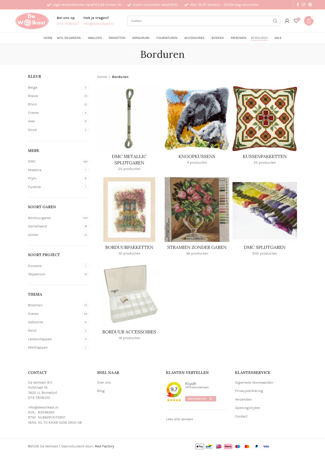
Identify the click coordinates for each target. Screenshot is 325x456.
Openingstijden (247, 408)
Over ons (104, 382)
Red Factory (104, 446)
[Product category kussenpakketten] (265, 126)
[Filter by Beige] (54, 87)
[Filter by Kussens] (54, 265)
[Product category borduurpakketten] (129, 218)
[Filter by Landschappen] (54, 339)
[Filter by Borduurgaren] (54, 218)
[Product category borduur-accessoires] (129, 309)
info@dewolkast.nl (43, 407)
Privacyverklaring (249, 391)
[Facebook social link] (298, 4)
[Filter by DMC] (54, 161)
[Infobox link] (68, 20)
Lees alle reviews (179, 419)
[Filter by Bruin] (54, 104)
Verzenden (243, 399)
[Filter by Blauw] (54, 95)
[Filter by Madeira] (54, 170)
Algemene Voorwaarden (254, 382)
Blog (101, 391)
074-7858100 (39, 397)
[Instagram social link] (304, 4)
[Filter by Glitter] (54, 235)
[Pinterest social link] (310, 4)
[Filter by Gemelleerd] (54, 226)
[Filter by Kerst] (54, 330)
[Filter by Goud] (54, 129)
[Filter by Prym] (54, 178)
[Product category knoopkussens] (197, 126)
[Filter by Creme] (54, 112)
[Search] (203, 21)
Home (102, 77)
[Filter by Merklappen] (54, 347)
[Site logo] (32, 20)
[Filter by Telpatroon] (54, 274)
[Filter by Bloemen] (54, 305)
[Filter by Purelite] (54, 187)
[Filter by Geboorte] (54, 322)
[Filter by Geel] (54, 121)
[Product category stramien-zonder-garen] (197, 221)
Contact (241, 416)
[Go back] (134, 54)
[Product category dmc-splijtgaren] (265, 218)
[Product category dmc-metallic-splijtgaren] (129, 129)
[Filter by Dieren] (54, 313)
